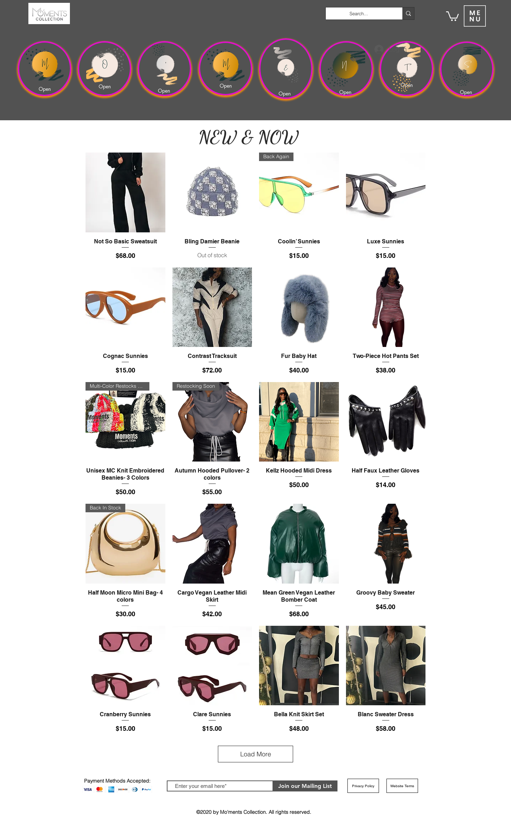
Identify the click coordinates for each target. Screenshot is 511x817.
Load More (255, 754)
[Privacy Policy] (363, 786)
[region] (44, 68)
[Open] (45, 89)
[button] (452, 15)
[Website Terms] (402, 786)
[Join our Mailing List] (305, 785)
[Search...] (359, 13)
